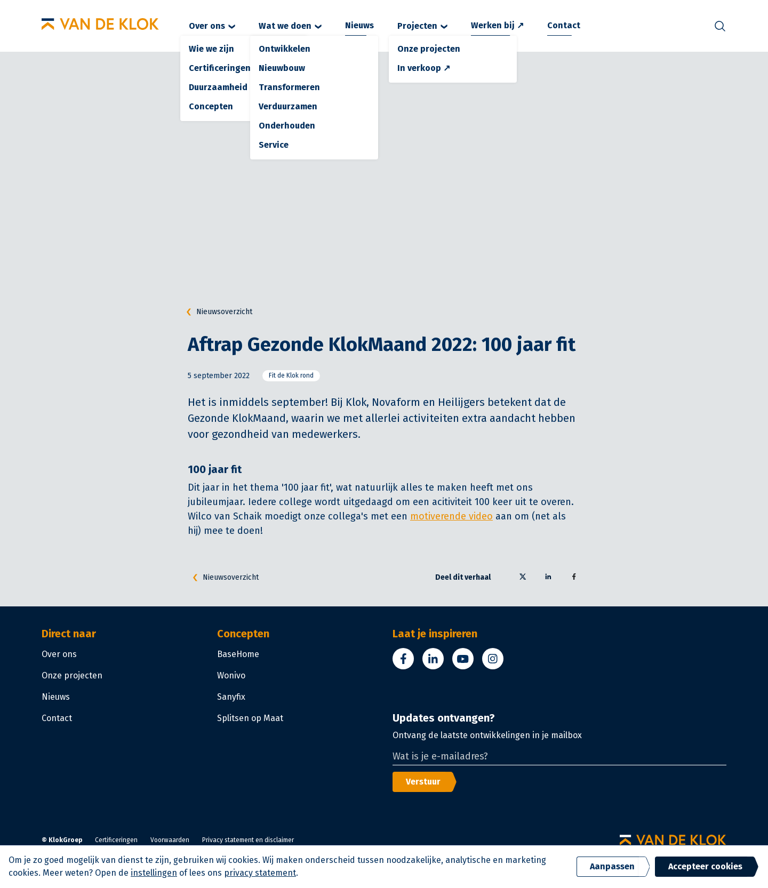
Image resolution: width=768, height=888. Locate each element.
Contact (563, 25)
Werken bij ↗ (497, 25)
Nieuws (359, 25)
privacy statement (260, 873)
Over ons (212, 26)
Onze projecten (72, 675)
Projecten (422, 26)
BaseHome (238, 654)
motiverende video (451, 516)
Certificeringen (116, 840)
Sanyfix (231, 697)
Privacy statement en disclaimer (248, 840)
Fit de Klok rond (291, 375)
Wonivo (231, 675)
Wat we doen (290, 26)
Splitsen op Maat (250, 718)
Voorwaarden (169, 840)
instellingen (154, 873)
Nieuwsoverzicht (216, 312)
